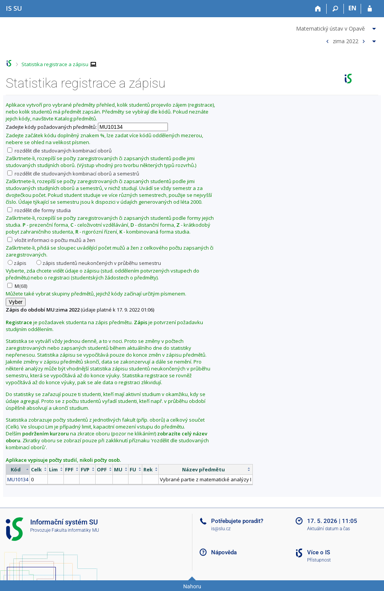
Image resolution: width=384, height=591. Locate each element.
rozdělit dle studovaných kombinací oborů (59, 150)
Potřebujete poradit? (237, 521)
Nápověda (224, 552)
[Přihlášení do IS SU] (369, 9)
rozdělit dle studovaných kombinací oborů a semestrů (73, 173)
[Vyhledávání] (335, 9)
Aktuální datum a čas (328, 528)
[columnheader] (18, 469)
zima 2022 (345, 40)
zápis (17, 263)
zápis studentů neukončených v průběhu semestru (98, 263)
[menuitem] (337, 27)
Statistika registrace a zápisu (54, 64)
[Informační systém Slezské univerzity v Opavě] (14, 8)
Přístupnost (319, 560)
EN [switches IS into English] (352, 8)
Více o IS (318, 552)
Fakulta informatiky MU (75, 530)
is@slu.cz (221, 528)
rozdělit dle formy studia (39, 210)
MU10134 (17, 479)
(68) (17, 286)
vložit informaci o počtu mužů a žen (51, 240)
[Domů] (318, 9)
